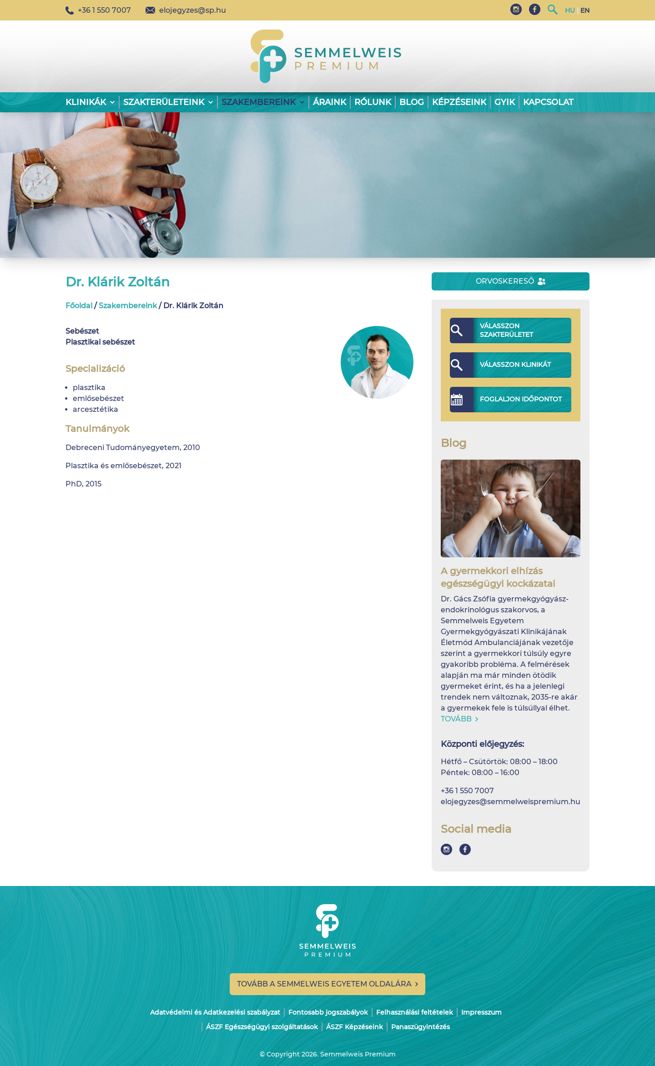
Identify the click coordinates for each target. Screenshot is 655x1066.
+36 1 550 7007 (98, 10)
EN (585, 10)
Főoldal (79, 305)
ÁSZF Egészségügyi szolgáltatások (262, 1027)
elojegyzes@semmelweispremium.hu (510, 801)
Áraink (329, 102)
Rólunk (372, 102)
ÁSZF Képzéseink (354, 1027)
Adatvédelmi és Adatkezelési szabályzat (215, 1012)
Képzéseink (459, 102)
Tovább (459, 719)
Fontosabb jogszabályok (328, 1012)
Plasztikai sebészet (100, 342)
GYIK (504, 102)
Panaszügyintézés (420, 1027)
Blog (411, 102)
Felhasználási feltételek (414, 1012)
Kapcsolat (548, 102)
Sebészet (82, 331)
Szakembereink (128, 305)
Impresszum (481, 1012)
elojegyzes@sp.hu (186, 10)
